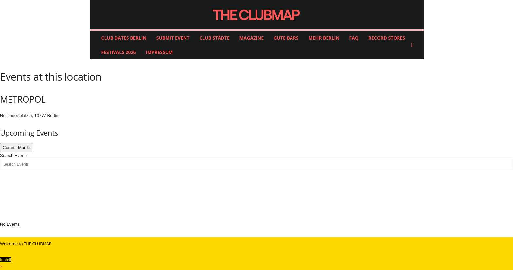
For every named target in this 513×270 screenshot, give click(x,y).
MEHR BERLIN (323, 38)
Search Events (14, 155)
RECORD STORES (386, 38)
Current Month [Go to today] (16, 147)
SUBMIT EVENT (173, 38)
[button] (414, 45)
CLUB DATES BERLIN (124, 38)
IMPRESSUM (159, 52)
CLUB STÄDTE (214, 38)
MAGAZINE (251, 38)
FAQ (354, 38)
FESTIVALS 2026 (118, 52)
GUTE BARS (286, 38)
